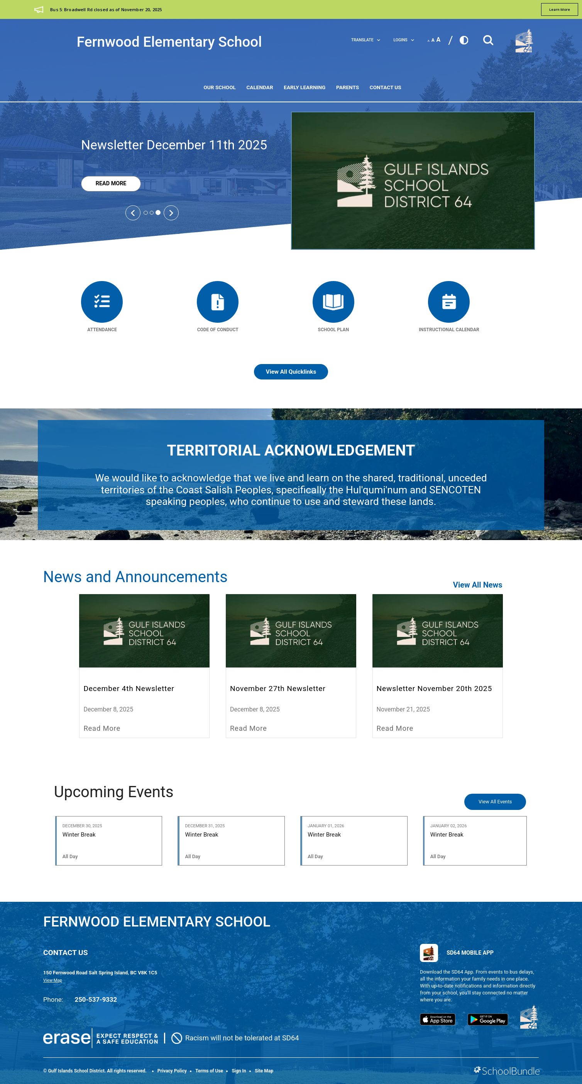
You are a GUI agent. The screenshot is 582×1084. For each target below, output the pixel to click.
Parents (347, 87)
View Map (52, 980)
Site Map (264, 1071)
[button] (488, 38)
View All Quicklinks (291, 371)
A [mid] (433, 40)
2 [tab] (152, 213)
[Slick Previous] (132, 212)
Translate (365, 39)
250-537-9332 (96, 999)
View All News (477, 584)
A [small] (429, 40)
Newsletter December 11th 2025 (174, 144)
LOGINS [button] (404, 39)
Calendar (259, 87)
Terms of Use (209, 1071)
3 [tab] (158, 212)
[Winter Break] (108, 841)
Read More (103, 184)
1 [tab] (145, 213)
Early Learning (304, 87)
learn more (559, 9)
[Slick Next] (171, 212)
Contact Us (385, 87)
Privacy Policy (172, 1071)
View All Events (495, 802)
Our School (219, 87)
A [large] (438, 40)
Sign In (239, 1071)
